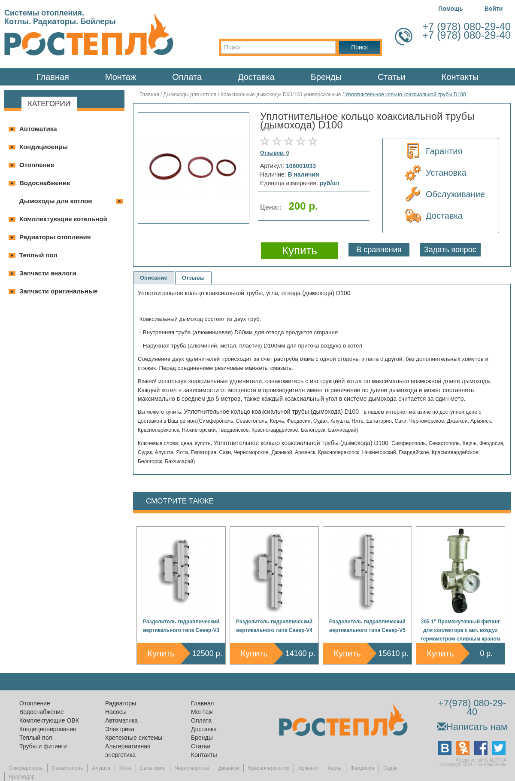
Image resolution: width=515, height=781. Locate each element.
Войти (494, 8)
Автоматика (38, 128)
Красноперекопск (268, 768)
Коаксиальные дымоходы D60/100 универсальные (281, 95)
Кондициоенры (43, 146)
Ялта (125, 768)
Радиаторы (120, 703)
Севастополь (67, 768)
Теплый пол (38, 255)
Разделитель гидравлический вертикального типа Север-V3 (181, 626)
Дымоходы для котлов (55, 200)
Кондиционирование (47, 729)
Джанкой (228, 768)
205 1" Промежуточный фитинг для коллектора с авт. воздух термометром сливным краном (460, 630)
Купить (161, 653)
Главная (52, 77)
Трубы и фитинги (43, 746)
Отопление (36, 164)
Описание (153, 278)
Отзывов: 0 (274, 153)
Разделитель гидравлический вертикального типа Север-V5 (367, 626)
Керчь (334, 768)
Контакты (460, 77)
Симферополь (26, 768)
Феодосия (362, 768)
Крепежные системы (133, 737)
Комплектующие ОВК (49, 720)
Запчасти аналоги (47, 273)
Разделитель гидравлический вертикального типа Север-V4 (274, 626)
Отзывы (193, 278)
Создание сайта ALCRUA (481, 760)
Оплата (187, 77)
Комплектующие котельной (63, 219)
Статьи (392, 77)
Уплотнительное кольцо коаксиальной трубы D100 (405, 95)
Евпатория (153, 768)
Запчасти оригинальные (58, 291)
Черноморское (192, 768)
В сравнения (378, 249)
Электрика (119, 729)
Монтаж (120, 77)
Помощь (450, 8)
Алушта (101, 768)
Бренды (326, 77)
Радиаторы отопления (55, 237)
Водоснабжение (44, 182)
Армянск (308, 768)
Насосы (116, 711)
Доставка (256, 77)
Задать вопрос (450, 249)
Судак (390, 768)
